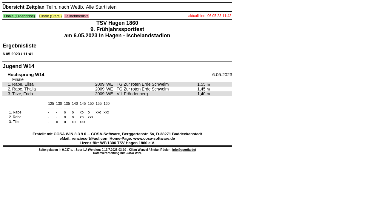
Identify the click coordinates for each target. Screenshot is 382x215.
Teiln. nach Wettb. (65, 7)
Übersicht (13, 7)
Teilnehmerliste (77, 16)
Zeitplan (35, 7)
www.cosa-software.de (154, 138)
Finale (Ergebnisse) (19, 16)
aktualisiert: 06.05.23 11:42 (209, 16)
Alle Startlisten (101, 7)
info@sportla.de (183, 149)
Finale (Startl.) (50, 16)
